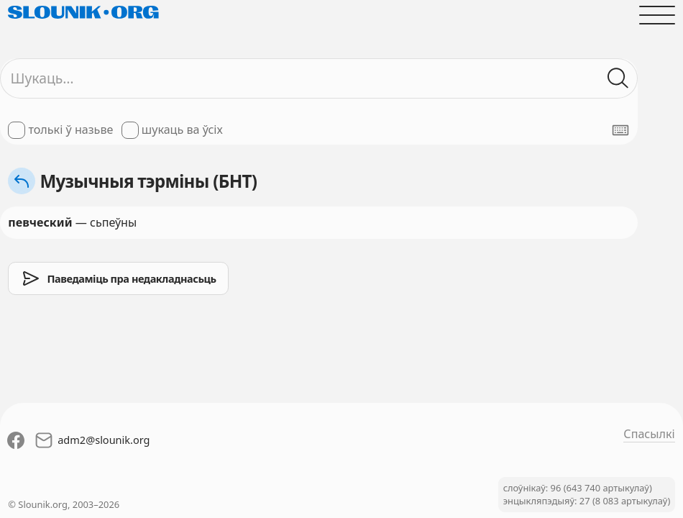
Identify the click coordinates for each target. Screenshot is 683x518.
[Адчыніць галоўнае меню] (657, 15)
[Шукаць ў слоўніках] (619, 78)
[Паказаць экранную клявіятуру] (620, 130)
